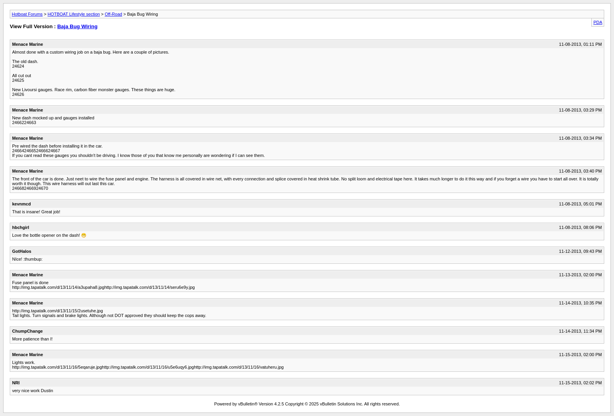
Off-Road (113, 14)
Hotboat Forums (27, 14)
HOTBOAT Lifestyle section (73, 14)
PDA (597, 22)
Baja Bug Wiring (77, 26)
